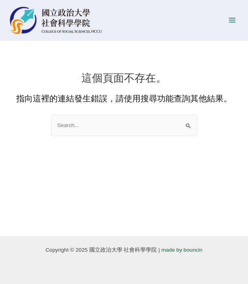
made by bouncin (182, 250)
